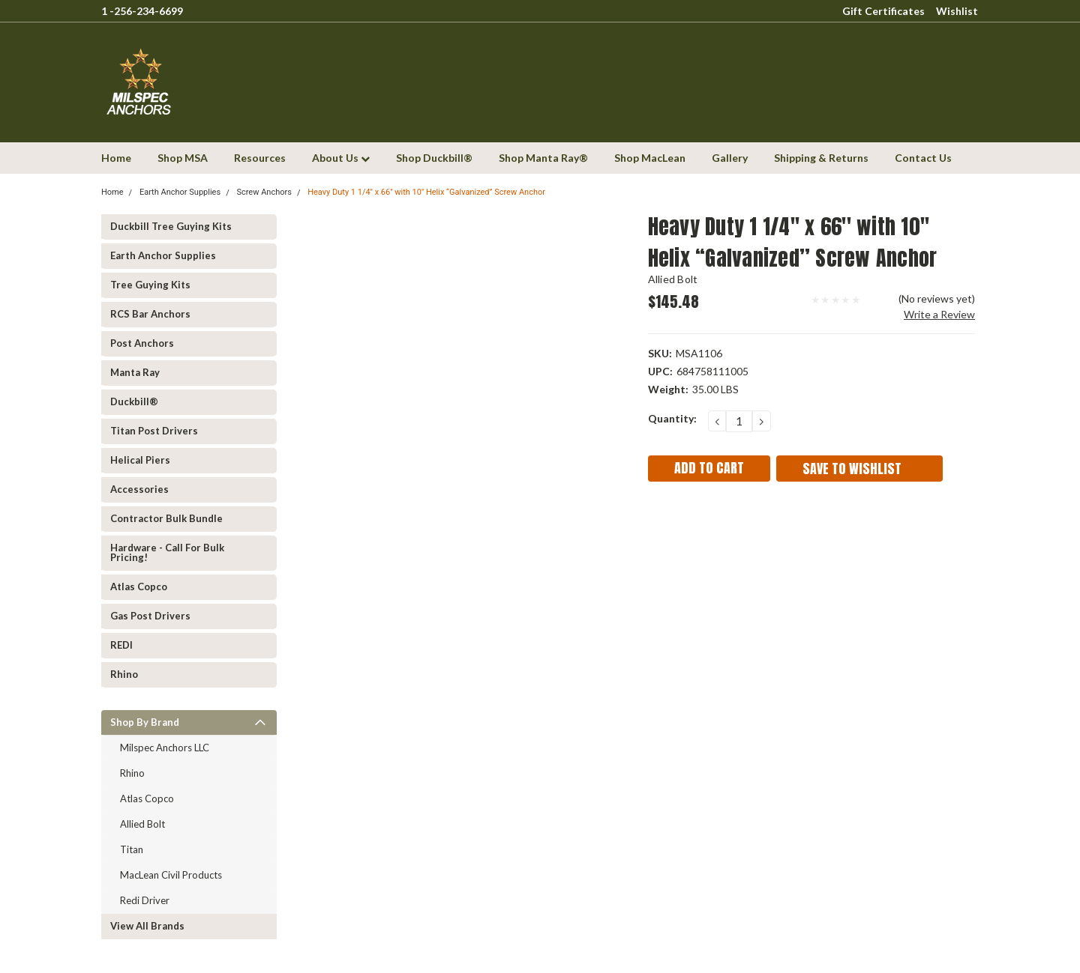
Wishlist (957, 10)
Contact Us (923, 157)
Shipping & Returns (821, 157)
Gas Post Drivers (150, 616)
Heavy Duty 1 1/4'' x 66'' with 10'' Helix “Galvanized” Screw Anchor (426, 192)
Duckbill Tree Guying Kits (171, 226)
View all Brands (147, 926)
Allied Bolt (142, 824)
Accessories (139, 489)
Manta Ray (135, 372)
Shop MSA (183, 157)
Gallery (730, 157)
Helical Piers (140, 460)
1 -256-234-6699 (142, 10)
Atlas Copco (138, 586)
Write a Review (939, 314)
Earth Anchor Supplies (180, 192)
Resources (260, 157)
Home (116, 157)
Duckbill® (134, 401)
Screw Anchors (264, 192)
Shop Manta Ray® (543, 157)
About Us (341, 157)
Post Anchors (142, 343)
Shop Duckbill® (434, 157)
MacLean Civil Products (171, 875)
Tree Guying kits (150, 285)
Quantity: (672, 418)
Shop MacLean (650, 157)
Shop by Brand (144, 722)
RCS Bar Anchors (150, 314)
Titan (131, 849)
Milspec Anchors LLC (164, 748)
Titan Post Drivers (154, 431)
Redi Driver (145, 900)
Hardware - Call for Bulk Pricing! (167, 552)
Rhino (124, 674)
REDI (121, 645)
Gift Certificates (883, 10)
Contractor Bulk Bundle (166, 518)
